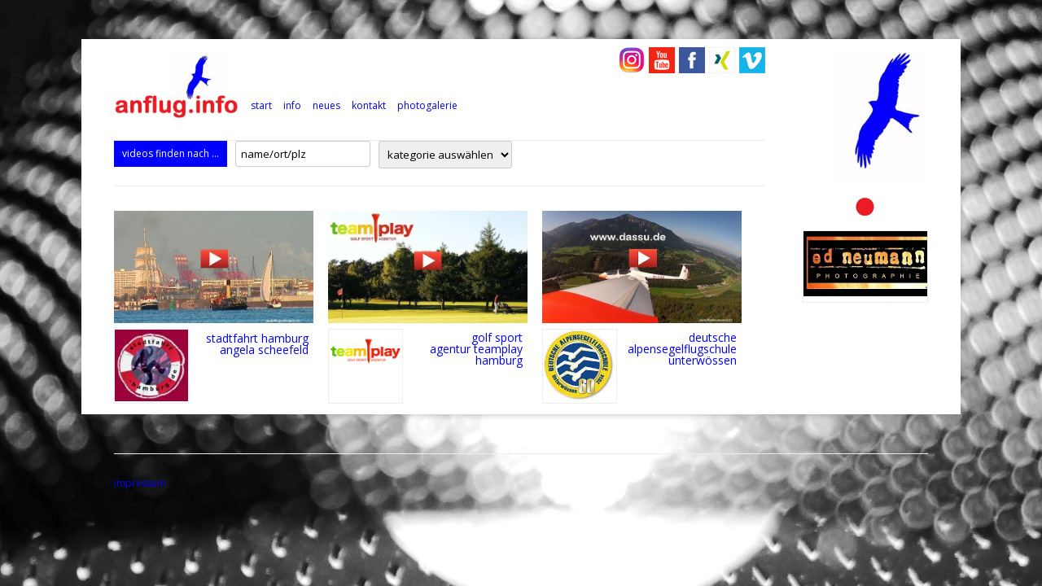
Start (261, 105)
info (292, 105)
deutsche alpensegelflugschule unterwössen (682, 349)
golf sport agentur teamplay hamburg (476, 349)
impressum (140, 483)
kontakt (369, 105)
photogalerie (427, 105)
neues (326, 105)
